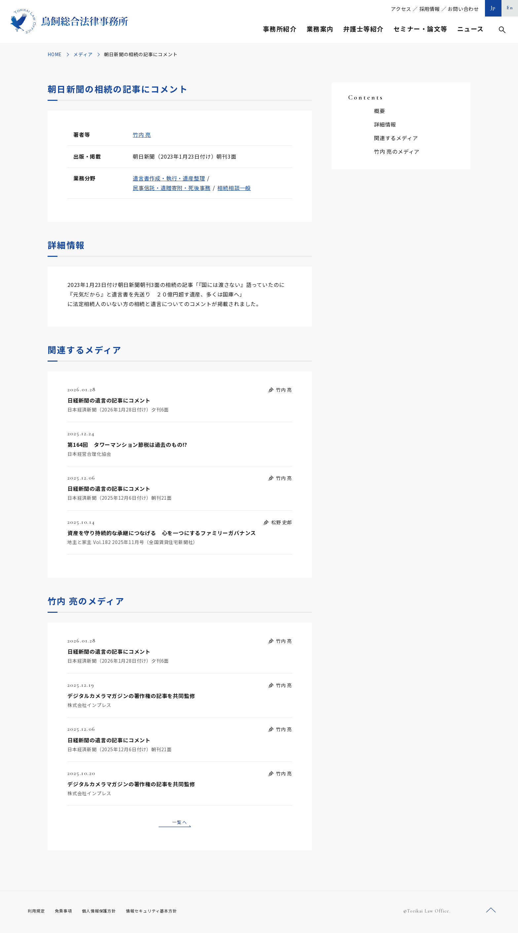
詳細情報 (385, 124)
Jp (493, 7)
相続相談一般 (234, 188)
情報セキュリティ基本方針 (167, 913)
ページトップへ (491, 913)
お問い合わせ (463, 8)
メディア (82, 54)
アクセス (401, 8)
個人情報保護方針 (108, 913)
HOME (55, 54)
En (509, 7)
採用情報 (429, 8)
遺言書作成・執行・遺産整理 (169, 178)
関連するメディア (396, 138)
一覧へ (179, 823)
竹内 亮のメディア (397, 151)
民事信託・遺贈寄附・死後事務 (171, 188)
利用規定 (38, 913)
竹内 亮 (142, 134)
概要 (379, 111)
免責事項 (67, 913)
